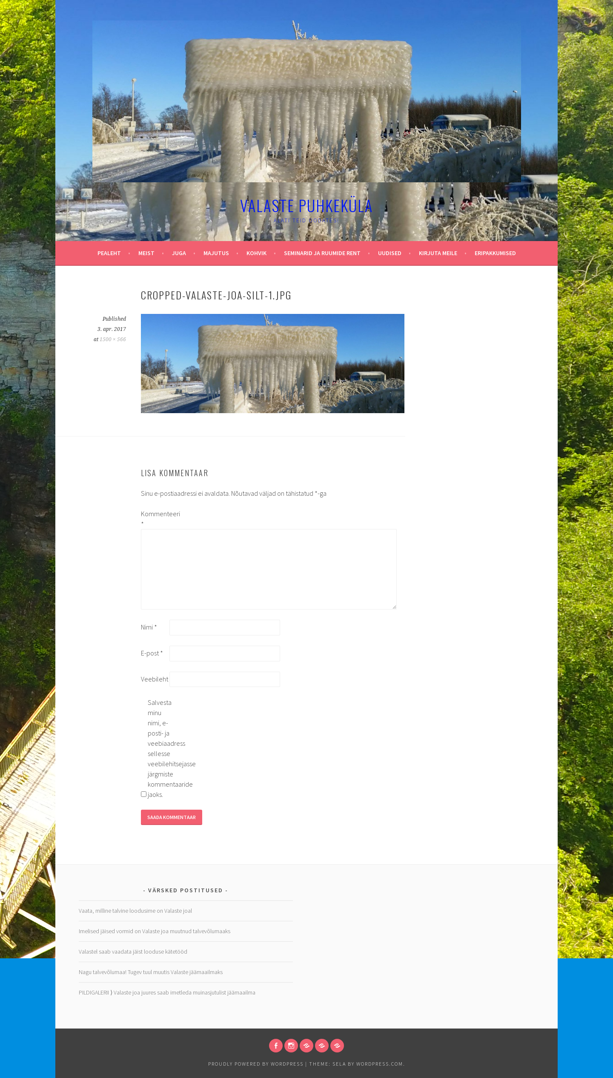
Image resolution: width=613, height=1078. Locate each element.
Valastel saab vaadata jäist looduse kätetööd (133, 951)
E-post (152, 653)
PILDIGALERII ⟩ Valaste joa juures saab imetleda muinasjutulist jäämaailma (167, 992)
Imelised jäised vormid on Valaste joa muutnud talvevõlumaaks (154, 931)
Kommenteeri (154, 518)
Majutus (216, 253)
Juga (179, 253)
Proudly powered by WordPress (256, 1064)
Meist (146, 253)
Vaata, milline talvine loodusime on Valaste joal (135, 910)
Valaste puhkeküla (306, 205)
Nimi (149, 627)
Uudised (389, 253)
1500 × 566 (113, 339)
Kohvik (256, 253)
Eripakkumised (495, 253)
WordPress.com (379, 1064)
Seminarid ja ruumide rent (322, 253)
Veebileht (154, 679)
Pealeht (109, 253)
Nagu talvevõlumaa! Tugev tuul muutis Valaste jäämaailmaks (151, 972)
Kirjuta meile (438, 253)
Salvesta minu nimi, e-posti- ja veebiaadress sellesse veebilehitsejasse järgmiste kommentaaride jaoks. (161, 748)
